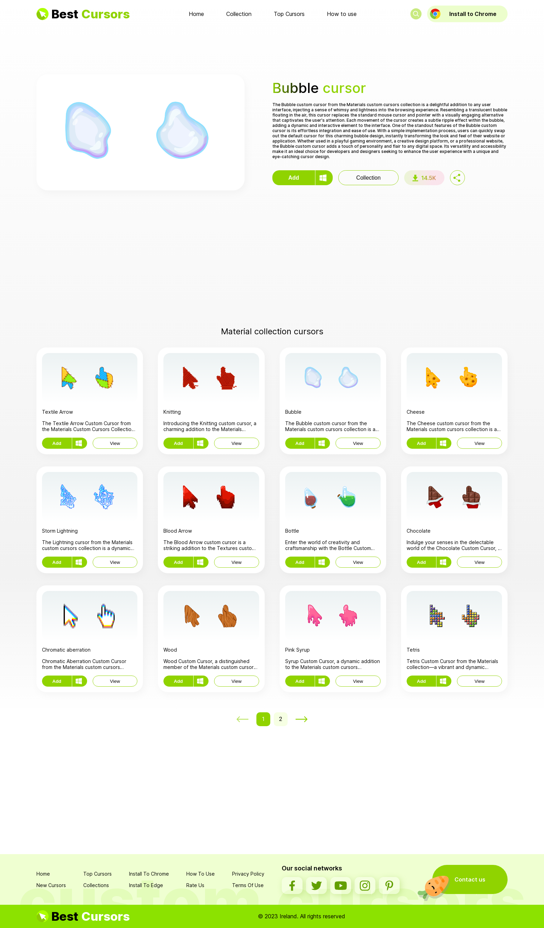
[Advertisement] (272, 48)
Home (196, 13)
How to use (342, 13)
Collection (239, 13)
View (115, 443)
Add (293, 178)
